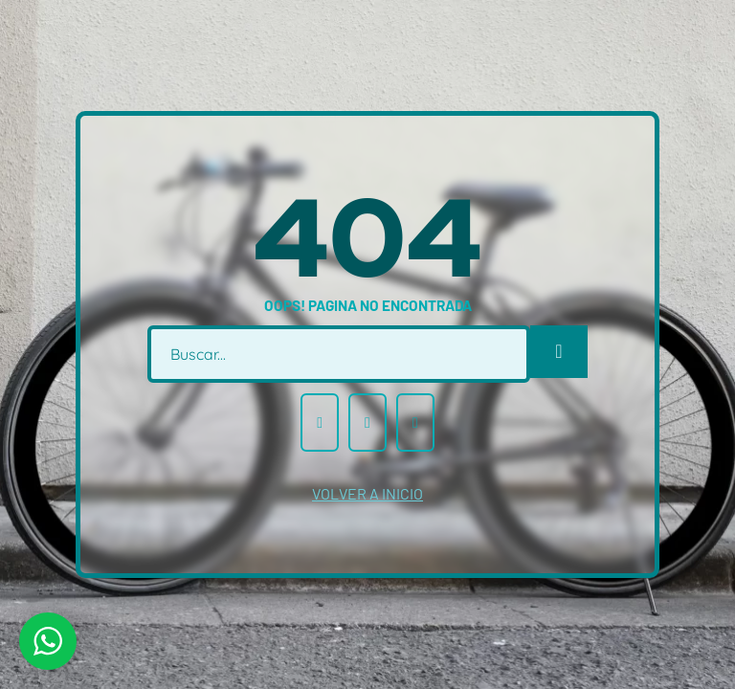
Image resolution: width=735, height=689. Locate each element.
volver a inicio (367, 493)
